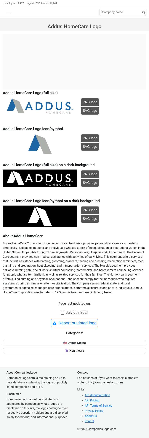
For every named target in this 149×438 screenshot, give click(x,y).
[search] (142, 12)
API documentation (97, 395)
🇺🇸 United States (74, 343)
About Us (91, 416)
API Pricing (92, 400)
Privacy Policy (94, 411)
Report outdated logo (74, 323)
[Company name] (123, 12)
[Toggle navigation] (9, 12)
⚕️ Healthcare (74, 350)
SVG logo (90, 111)
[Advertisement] (74, 60)
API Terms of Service (98, 405)
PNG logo (90, 102)
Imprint (89, 421)
